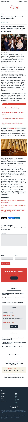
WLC (16, 403)
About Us (3, 410)
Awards (2, 396)
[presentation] (11, 251)
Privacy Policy (21, 410)
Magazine (3, 393)
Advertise (14, 411)
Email (16, 255)
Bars (16, 394)
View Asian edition (5, 1)
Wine (16, 400)
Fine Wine (17, 399)
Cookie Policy (4, 411)
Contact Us (10, 411)
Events (2, 400)
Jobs (2, 398)
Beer (16, 396)
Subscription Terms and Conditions (12, 410)
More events (14, 326)
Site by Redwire (4, 418)
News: (16, 393)
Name (3, 255)
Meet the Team (4, 401)
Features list (19, 411)
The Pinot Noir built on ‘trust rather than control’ (13, 118)
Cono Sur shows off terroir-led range (10, 107)
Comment (4, 233)
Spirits (16, 402)
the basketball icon (12, 128)
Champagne (17, 397)
